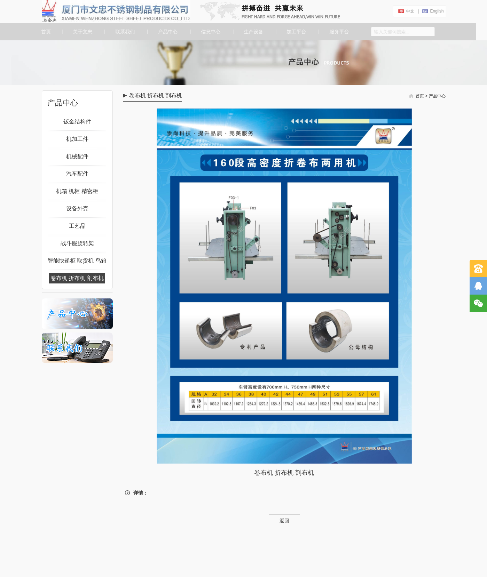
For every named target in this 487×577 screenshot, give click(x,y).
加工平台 (295, 31)
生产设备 (252, 31)
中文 (411, 11)
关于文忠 (81, 31)
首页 (44, 31)
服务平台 (338, 31)
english (438, 11)
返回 (284, 520)
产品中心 (167, 31)
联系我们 (124, 31)
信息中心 (209, 31)
